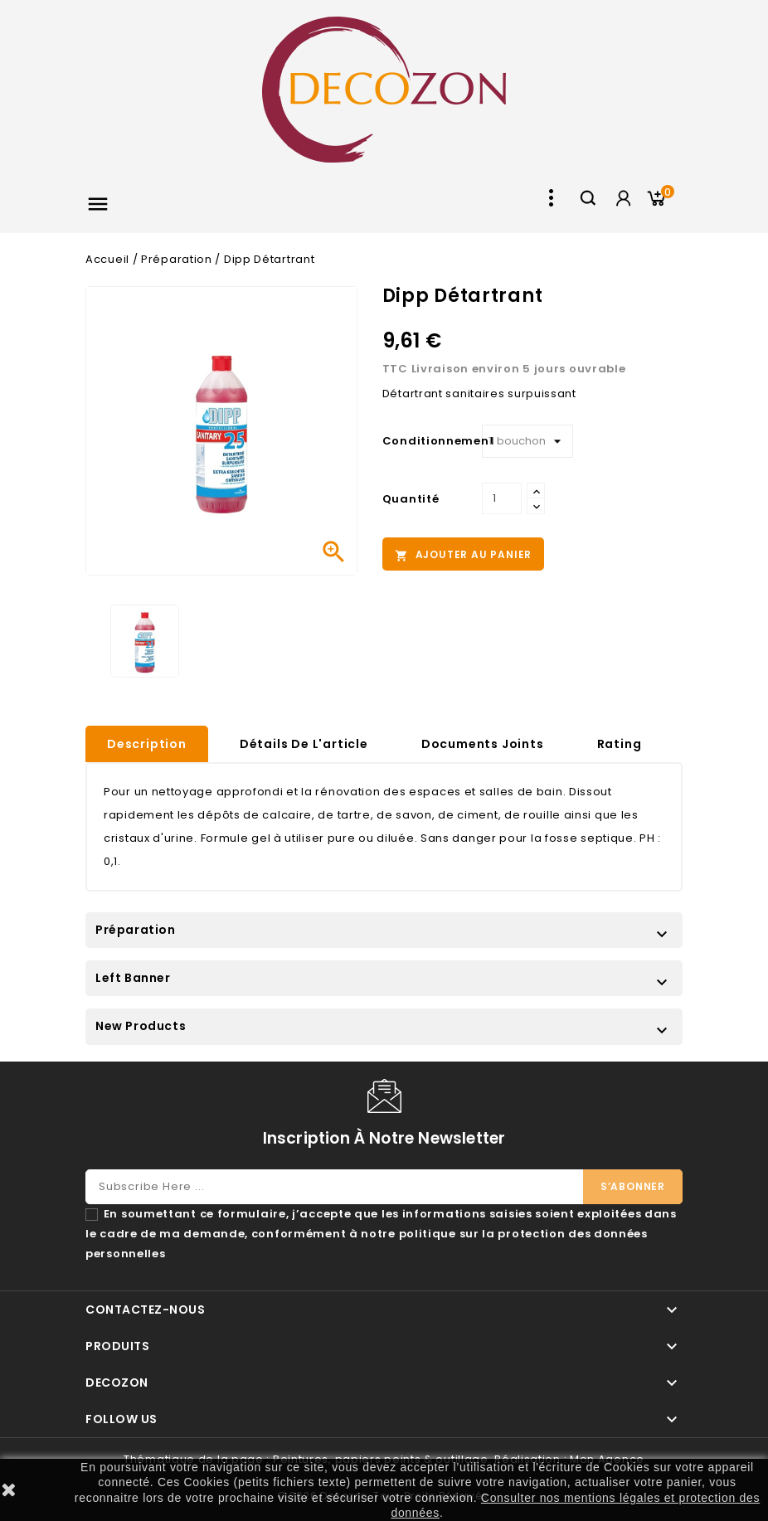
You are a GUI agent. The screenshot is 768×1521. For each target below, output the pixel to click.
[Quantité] (502, 498)
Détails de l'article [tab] (304, 744)
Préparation (135, 929)
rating (619, 744)
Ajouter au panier (463, 554)
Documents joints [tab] (482, 744)
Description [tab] (147, 744)
